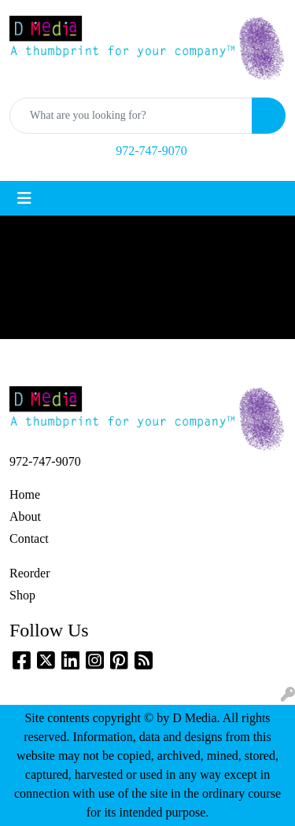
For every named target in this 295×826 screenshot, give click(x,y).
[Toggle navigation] (24, 198)
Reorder (29, 573)
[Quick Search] (131, 116)
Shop (22, 595)
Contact (29, 538)
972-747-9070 (151, 150)
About (25, 516)
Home (24, 494)
